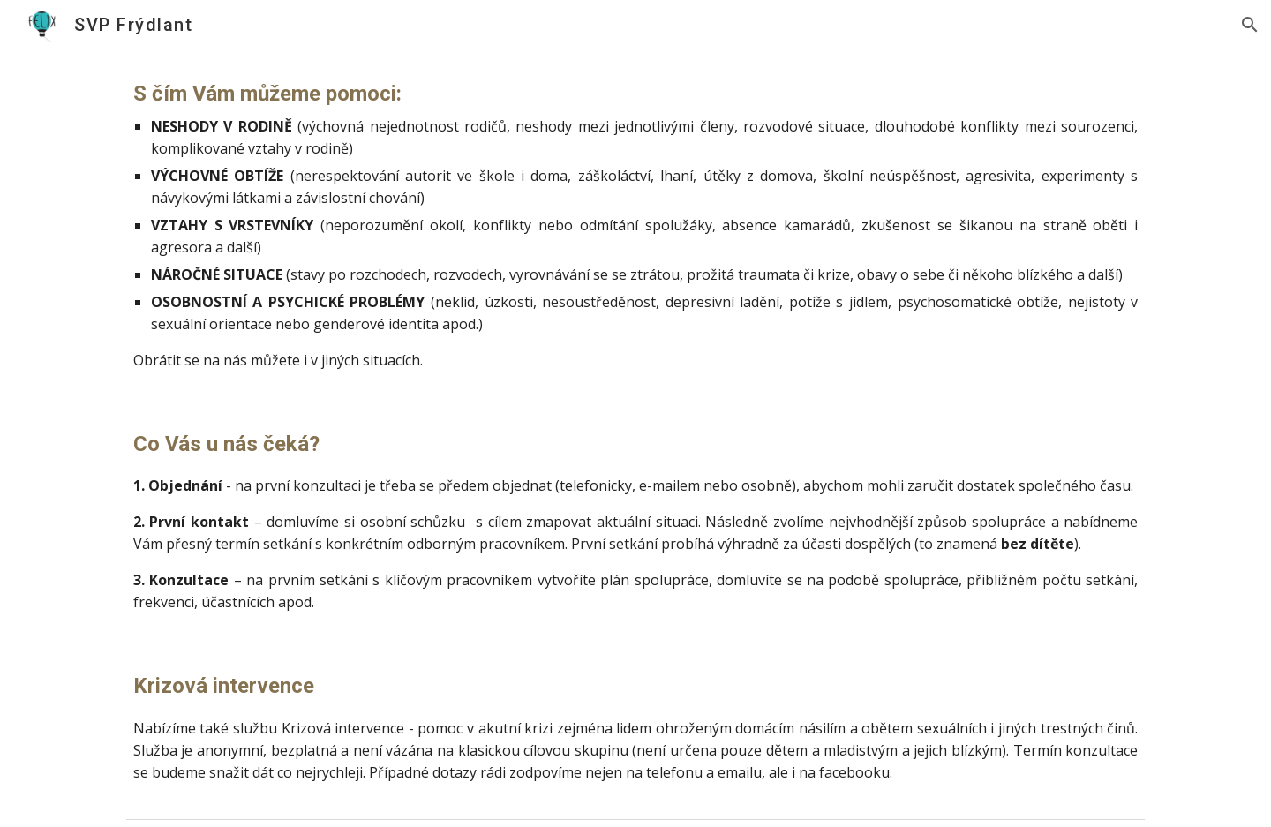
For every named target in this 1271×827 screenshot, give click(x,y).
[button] (1250, 25)
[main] (635, 225)
